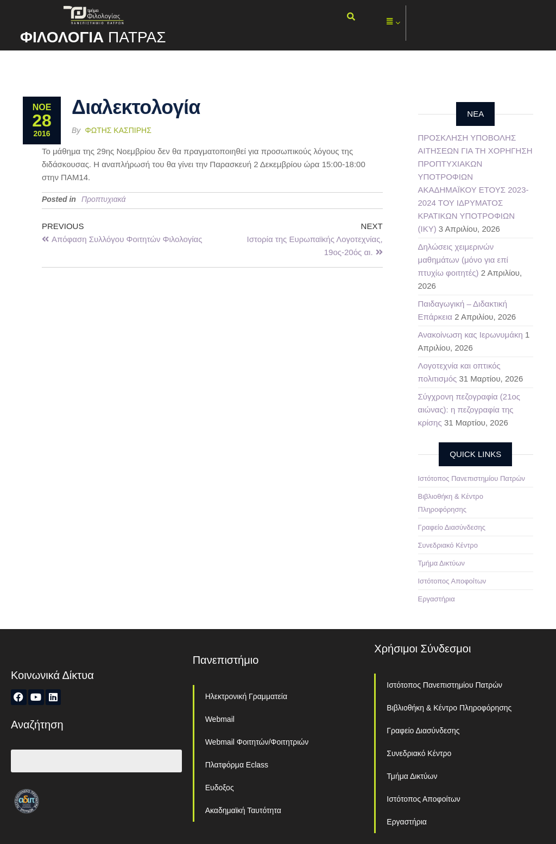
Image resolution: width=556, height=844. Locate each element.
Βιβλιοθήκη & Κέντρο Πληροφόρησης (449, 707)
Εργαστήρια (436, 599)
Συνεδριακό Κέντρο (448, 545)
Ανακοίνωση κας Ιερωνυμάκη (470, 334)
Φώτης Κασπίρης (118, 130)
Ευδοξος (219, 787)
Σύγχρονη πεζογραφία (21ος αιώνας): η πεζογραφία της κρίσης (469, 409)
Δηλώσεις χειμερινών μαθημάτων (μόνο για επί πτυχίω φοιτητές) (463, 259)
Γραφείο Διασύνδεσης (452, 527)
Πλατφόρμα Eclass (236, 764)
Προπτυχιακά (103, 199)
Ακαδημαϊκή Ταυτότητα (243, 810)
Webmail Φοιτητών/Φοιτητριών (257, 742)
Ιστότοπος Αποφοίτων (452, 581)
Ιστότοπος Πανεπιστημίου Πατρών (472, 478)
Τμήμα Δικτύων (441, 563)
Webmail (220, 719)
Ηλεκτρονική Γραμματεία (246, 696)
